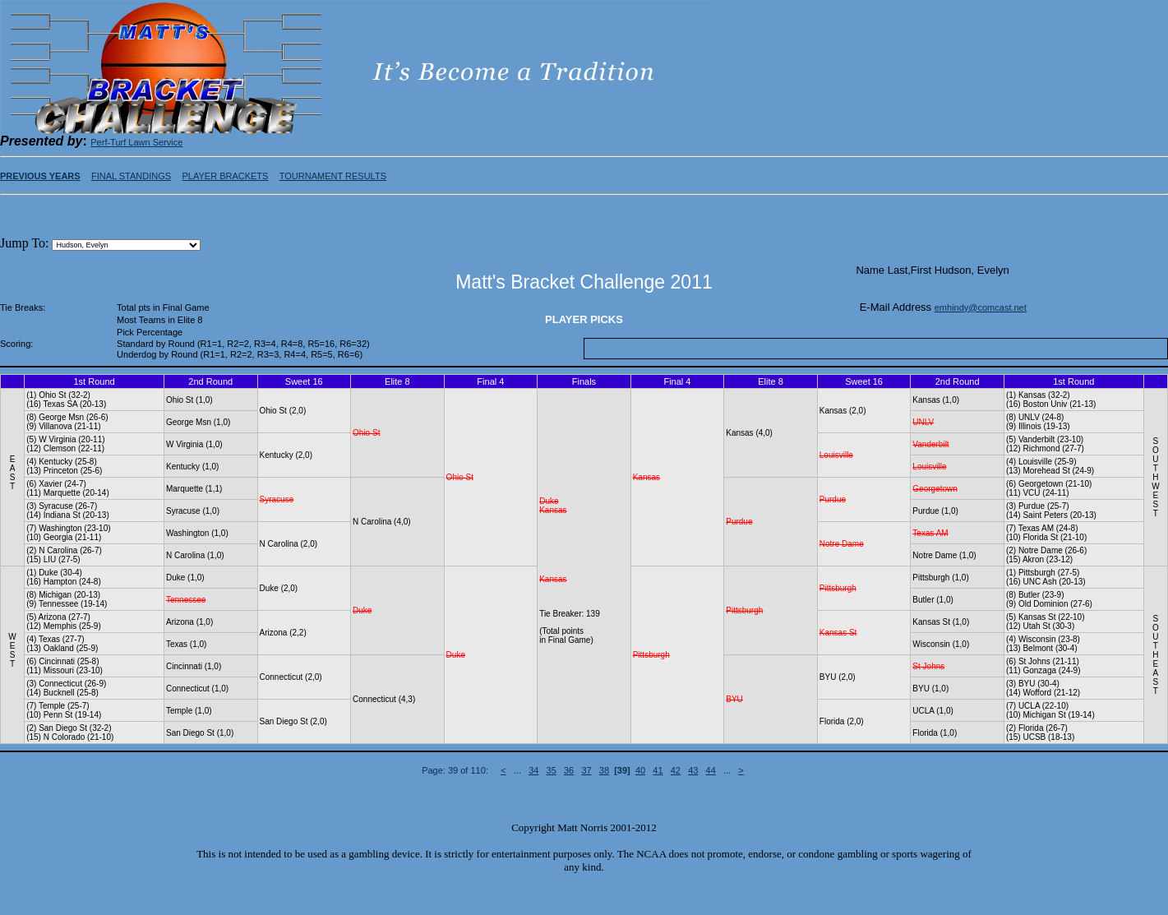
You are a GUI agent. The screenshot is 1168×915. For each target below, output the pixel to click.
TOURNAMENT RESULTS (332, 176)
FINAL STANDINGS (131, 176)
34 (533, 770)
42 (676, 770)
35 (551, 770)
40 (640, 770)
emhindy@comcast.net (981, 307)
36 (569, 770)
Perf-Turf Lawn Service (136, 142)
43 (693, 770)
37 (586, 770)
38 (604, 770)
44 (711, 770)
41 (657, 770)
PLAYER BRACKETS (225, 176)
